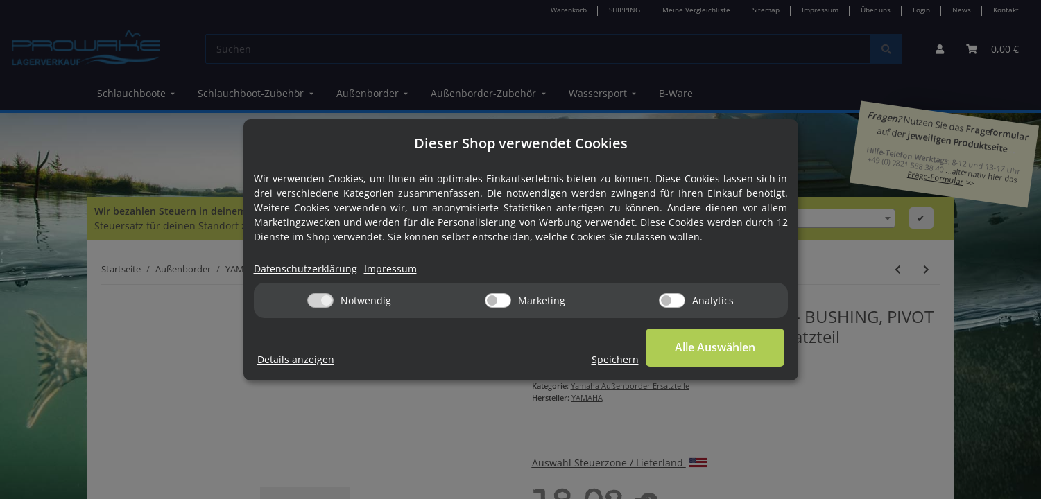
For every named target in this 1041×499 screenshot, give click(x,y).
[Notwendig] (320, 300)
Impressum (390, 268)
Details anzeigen (295, 359)
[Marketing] (498, 300)
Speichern (615, 359)
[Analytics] (672, 300)
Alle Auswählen (715, 347)
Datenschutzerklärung (305, 268)
